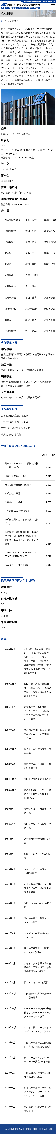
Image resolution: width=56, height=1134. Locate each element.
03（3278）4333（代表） (23, 157)
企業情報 (11, 21)
